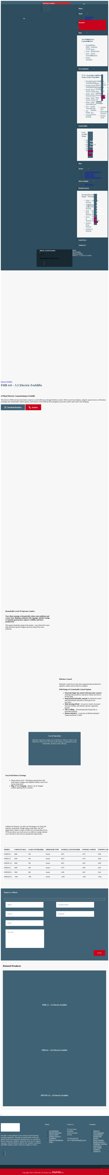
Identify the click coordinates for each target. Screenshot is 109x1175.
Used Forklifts (98, 1134)
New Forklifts (76, 252)
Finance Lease (103, 116)
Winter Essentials (94, 54)
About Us (96, 1131)
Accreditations (54, 1131)
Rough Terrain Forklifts (93, 108)
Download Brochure (13, 407)
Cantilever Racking (89, 230)
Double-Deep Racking (88, 224)
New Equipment (98, 1133)
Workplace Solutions (100, 1144)
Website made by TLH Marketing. (75, 1172)
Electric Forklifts (77, 254)
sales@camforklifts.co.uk (78, 1140)
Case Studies (97, 1147)
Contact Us (97, 1151)
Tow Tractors (93, 113)
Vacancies (96, 1149)
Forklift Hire (97, 1136)
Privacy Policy (54, 1134)
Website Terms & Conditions (55, 1137)
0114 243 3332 (74, 1138)
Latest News (97, 1146)
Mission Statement (55, 1133)
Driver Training (98, 1140)
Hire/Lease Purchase (104, 112)
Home (74, 250)
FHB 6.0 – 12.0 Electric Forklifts (54, 1050)
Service (95, 1138)
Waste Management (95, 50)
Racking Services (99, 1142)
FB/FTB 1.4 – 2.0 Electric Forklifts (54, 1095)
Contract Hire (103, 108)
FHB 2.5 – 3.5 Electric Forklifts (54, 1005)
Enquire (33, 407)
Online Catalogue (94, 46)
